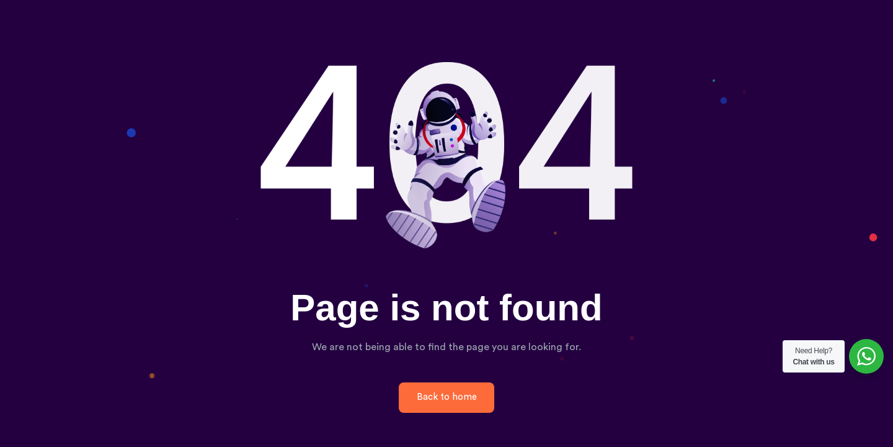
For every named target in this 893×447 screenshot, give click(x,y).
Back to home (447, 397)
